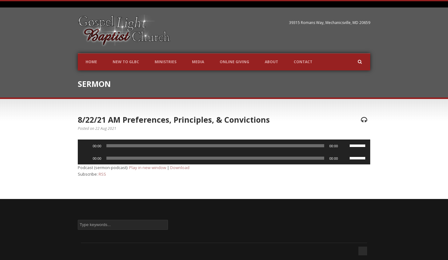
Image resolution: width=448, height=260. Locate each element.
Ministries (165, 61)
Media (198, 61)
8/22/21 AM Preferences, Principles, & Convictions (174, 119)
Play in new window (147, 167)
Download (179, 167)
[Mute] (345, 146)
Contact (303, 61)
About (271, 61)
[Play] (86, 146)
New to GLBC (126, 61)
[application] (224, 145)
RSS (102, 174)
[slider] (215, 145)
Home (91, 61)
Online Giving (234, 61)
